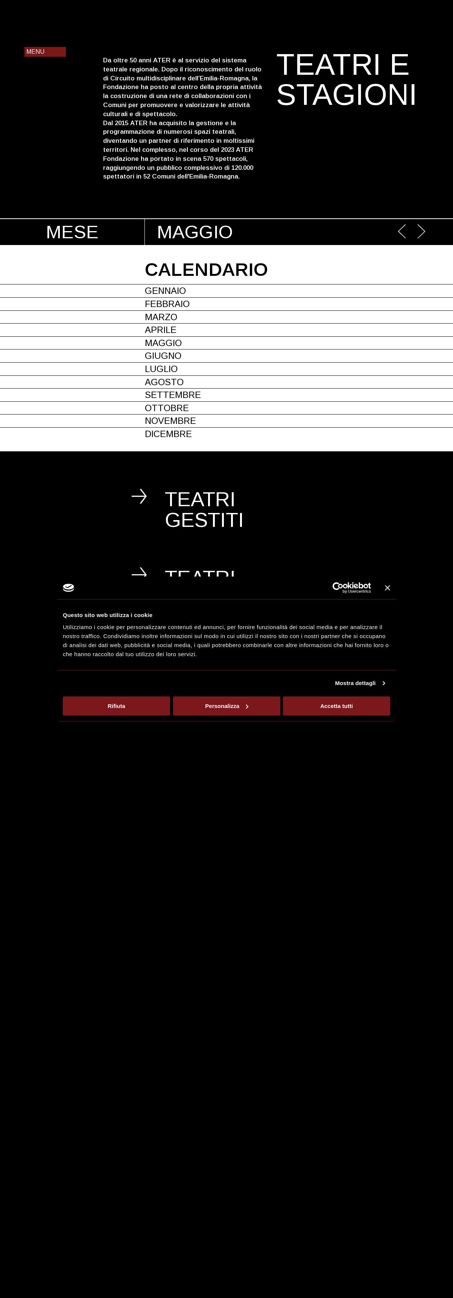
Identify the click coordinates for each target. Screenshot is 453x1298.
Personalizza (226, 706)
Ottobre (167, 408)
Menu (35, 51)
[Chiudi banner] (387, 587)
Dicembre (168, 434)
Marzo (161, 317)
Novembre (170, 421)
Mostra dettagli (355, 683)
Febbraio (167, 304)
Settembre (173, 395)
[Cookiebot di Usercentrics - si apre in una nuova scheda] (338, 587)
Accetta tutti (336, 706)
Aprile (160, 330)
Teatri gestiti (204, 509)
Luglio (161, 369)
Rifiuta (116, 706)
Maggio (163, 343)
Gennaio (165, 291)
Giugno (163, 356)
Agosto (164, 382)
